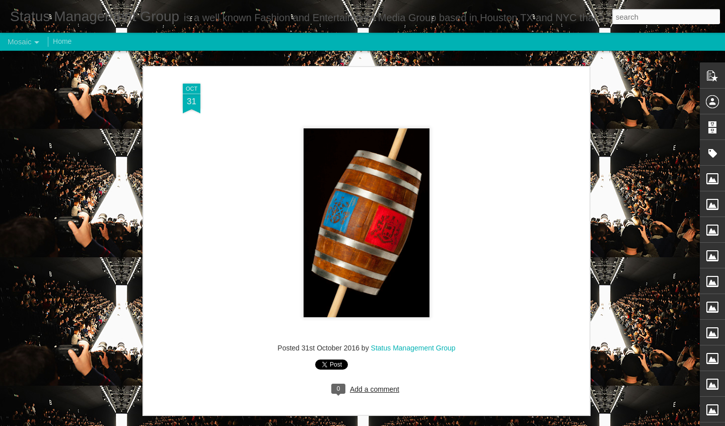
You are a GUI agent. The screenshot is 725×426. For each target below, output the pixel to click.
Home (62, 41)
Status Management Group (413, 348)
